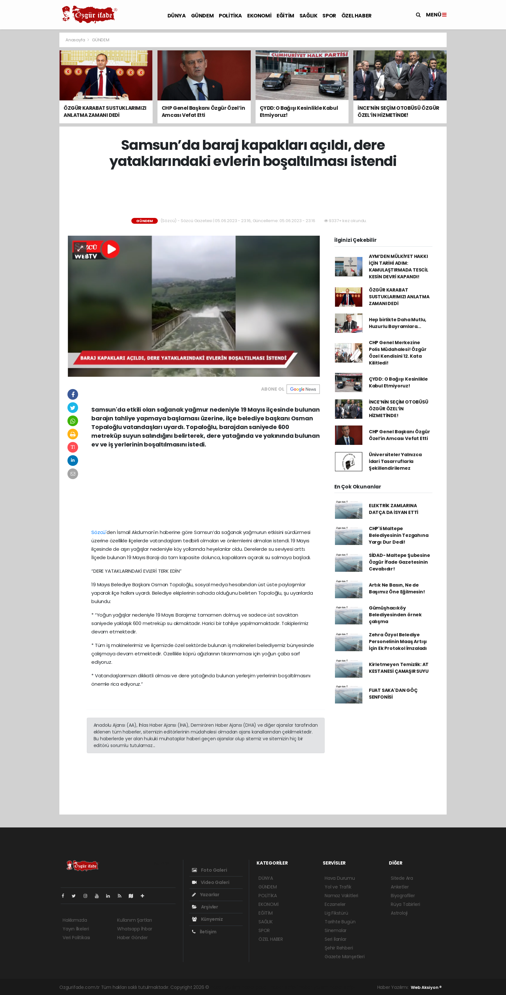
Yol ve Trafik (338, 887)
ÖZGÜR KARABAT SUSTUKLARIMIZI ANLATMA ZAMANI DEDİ (399, 297)
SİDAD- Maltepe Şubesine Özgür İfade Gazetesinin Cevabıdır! (399, 562)
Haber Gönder (132, 937)
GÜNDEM (202, 15)
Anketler (400, 887)
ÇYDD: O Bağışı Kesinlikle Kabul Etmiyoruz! (398, 382)
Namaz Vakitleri (341, 895)
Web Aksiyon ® (426, 987)
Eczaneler (335, 904)
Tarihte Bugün (340, 921)
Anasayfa (76, 40)
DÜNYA (176, 15)
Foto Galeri (209, 870)
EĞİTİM (285, 15)
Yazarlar (205, 894)
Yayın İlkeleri (76, 929)
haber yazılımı (225, 987)
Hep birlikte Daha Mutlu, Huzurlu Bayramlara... (397, 323)
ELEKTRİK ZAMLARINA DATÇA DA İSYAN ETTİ (393, 509)
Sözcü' (98, 532)
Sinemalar (336, 930)
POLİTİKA (230, 15)
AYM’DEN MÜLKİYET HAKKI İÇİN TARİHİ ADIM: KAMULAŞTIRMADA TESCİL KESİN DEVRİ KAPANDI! (398, 266)
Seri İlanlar (336, 939)
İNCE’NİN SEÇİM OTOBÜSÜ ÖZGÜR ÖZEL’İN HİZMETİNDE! (398, 409)
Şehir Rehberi (339, 948)
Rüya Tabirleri (405, 904)
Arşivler (205, 907)
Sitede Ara (402, 878)
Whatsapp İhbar (134, 929)
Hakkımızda (75, 920)
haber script (342, 987)
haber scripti (284, 987)
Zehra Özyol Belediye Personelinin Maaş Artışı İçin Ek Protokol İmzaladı (398, 641)
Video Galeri (210, 882)
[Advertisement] (30, 129)
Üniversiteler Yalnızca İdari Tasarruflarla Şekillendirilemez (395, 461)
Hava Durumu (340, 878)
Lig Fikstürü (336, 913)
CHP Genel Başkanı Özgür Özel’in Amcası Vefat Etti (399, 435)
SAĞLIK (308, 15)
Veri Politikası (76, 937)
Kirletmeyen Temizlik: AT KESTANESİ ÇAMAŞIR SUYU (399, 667)
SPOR (329, 15)
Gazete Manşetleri (345, 956)
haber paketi (255, 987)
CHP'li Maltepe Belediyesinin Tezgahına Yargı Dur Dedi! (399, 535)
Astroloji (399, 913)
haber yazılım (314, 987)
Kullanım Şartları (134, 920)
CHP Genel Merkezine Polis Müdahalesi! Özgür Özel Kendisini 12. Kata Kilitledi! (398, 352)
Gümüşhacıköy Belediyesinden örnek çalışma (395, 615)
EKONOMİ (259, 15)
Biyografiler (403, 895)
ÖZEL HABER (356, 15)
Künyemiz (207, 919)
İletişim (204, 931)
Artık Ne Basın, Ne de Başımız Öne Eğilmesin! (397, 588)
